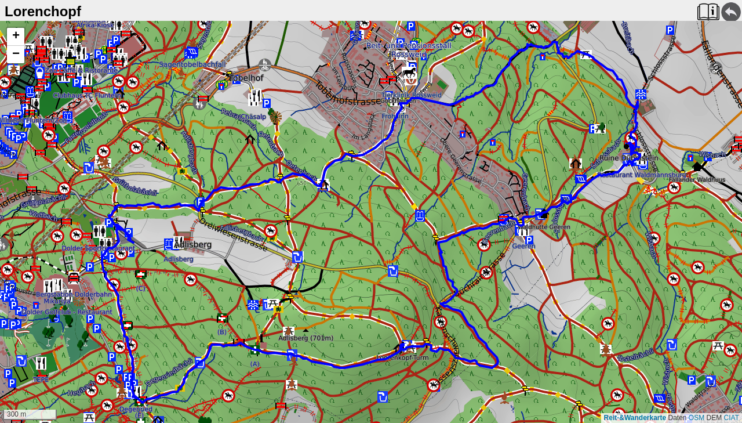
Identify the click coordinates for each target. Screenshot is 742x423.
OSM (696, 418)
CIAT (731, 418)
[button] (15, 37)
